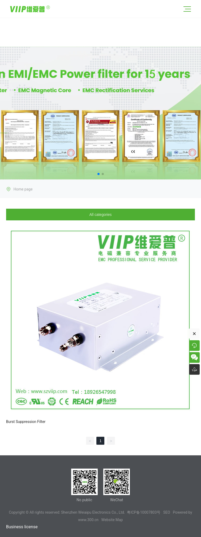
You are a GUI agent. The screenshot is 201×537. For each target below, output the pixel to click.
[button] (98, 174)
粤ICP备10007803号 (144, 512)
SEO (166, 512)
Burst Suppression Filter (26, 422)
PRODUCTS (19, 138)
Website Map (112, 520)
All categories (100, 214)
